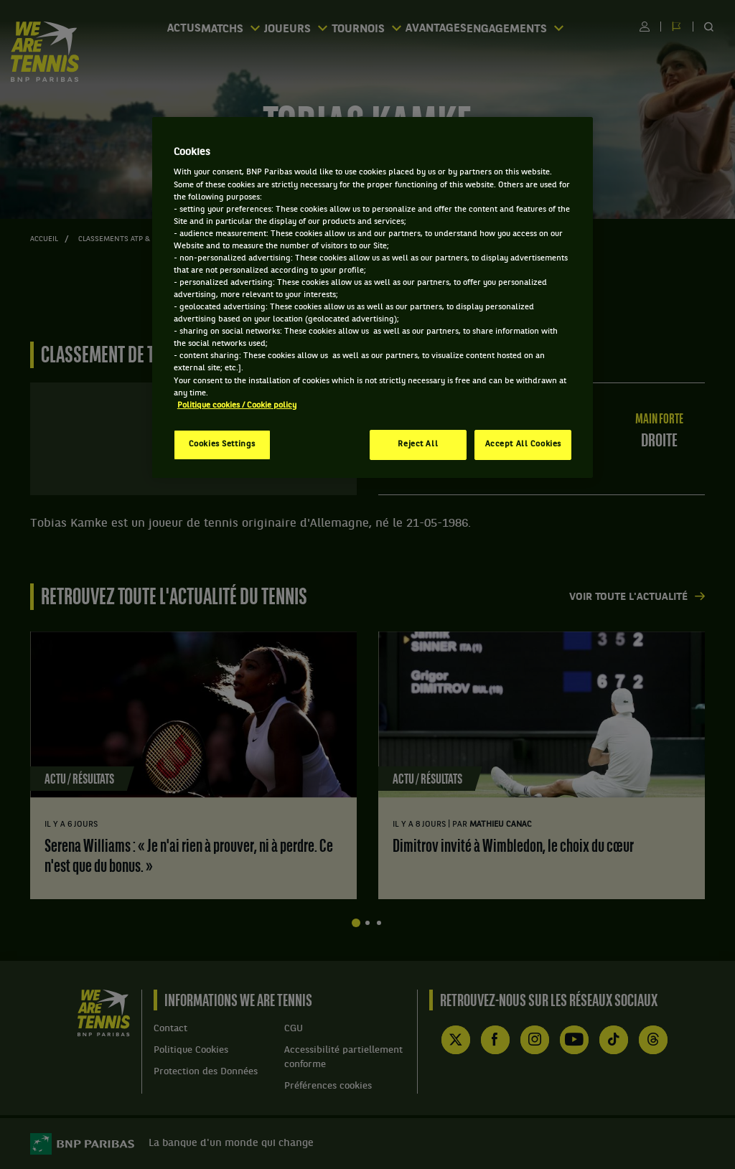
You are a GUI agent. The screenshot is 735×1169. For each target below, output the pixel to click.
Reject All (418, 444)
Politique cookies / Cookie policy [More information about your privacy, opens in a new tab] (236, 405)
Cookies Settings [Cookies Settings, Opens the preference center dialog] (222, 444)
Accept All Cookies (523, 444)
